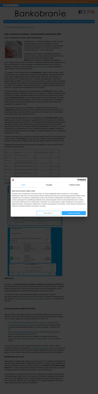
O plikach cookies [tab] (74, 185)
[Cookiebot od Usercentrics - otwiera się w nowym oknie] (78, 180)
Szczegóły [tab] (49, 185)
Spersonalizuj (49, 213)
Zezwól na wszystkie (74, 213)
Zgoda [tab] (23, 185)
